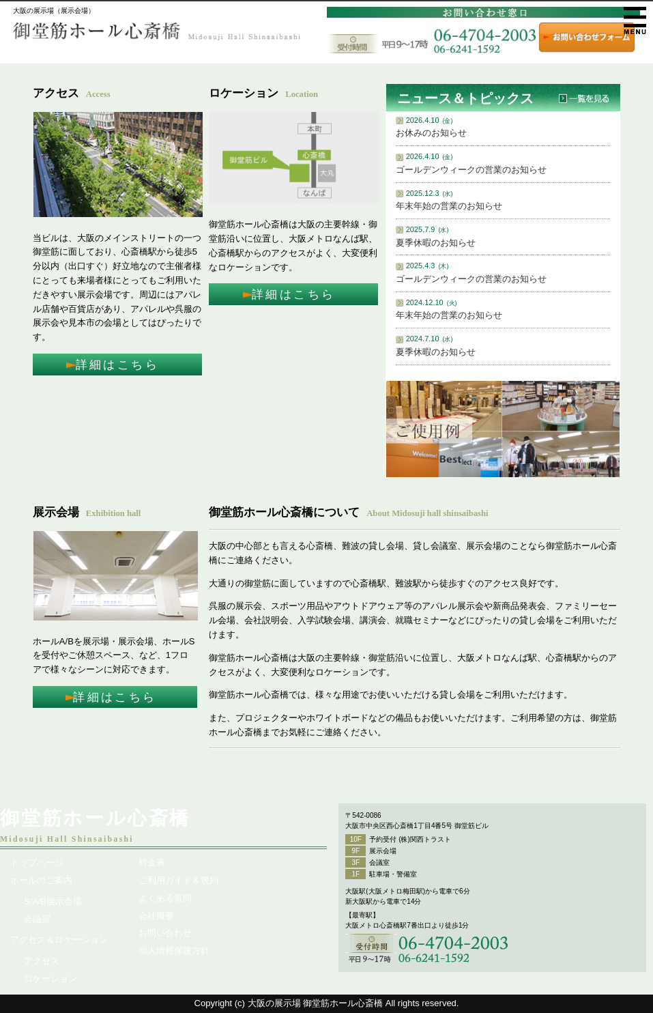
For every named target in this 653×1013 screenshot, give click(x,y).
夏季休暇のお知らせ (436, 243)
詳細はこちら (117, 364)
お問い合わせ (165, 933)
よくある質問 (165, 898)
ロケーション (50, 978)
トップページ (36, 862)
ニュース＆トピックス (465, 98)
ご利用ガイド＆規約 (178, 880)
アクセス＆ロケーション (59, 939)
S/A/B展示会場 (53, 901)
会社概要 (156, 916)
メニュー (635, 21)
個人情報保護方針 (174, 950)
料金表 (152, 862)
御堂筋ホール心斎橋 (95, 818)
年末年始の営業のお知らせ (449, 206)
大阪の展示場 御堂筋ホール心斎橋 (315, 1003)
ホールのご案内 (41, 880)
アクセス (41, 961)
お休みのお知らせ (431, 133)
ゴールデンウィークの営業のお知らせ (471, 170)
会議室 (37, 919)
